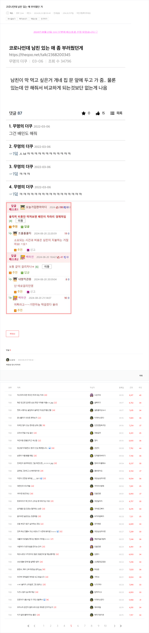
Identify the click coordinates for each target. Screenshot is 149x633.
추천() (12, 334)
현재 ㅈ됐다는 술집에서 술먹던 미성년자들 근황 (34, 410)
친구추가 (44, 19)
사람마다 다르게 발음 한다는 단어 (29, 547)
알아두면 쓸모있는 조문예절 (27, 516)
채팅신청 (34, 19)
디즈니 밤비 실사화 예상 (25, 592)
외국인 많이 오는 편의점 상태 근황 (29, 425)
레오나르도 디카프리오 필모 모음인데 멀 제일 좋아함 (36, 554)
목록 (141, 376)
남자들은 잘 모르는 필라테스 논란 (29, 509)
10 (105, 625)
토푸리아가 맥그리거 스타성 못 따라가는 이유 (33, 501)
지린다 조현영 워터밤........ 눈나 (28, 478)
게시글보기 (12, 19)
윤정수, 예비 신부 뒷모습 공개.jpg (29, 569)
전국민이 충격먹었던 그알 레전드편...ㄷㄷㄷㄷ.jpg (35, 463)
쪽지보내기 (23, 19)
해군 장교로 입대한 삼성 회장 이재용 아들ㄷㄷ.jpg (35, 403)
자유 (10, 395)
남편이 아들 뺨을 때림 (25, 456)
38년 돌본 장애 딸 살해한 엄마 (28, 562)
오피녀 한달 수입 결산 (25, 433)
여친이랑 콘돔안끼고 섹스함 (27, 440)
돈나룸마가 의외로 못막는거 (27, 418)
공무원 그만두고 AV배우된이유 (28, 471)
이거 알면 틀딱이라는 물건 (26, 615)
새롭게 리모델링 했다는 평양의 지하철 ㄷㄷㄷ (33, 539)
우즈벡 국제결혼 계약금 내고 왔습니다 (31, 577)
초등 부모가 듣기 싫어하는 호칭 (28, 524)
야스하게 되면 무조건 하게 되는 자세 (30, 395)
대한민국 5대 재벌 (23, 486)
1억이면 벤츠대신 (23, 493)
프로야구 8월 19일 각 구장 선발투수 (30, 600)
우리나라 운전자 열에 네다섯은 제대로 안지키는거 (35, 607)
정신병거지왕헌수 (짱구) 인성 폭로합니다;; (32, 448)
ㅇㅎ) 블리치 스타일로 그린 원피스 (29, 584)
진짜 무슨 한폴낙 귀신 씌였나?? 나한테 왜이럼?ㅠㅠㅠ (36, 531)
